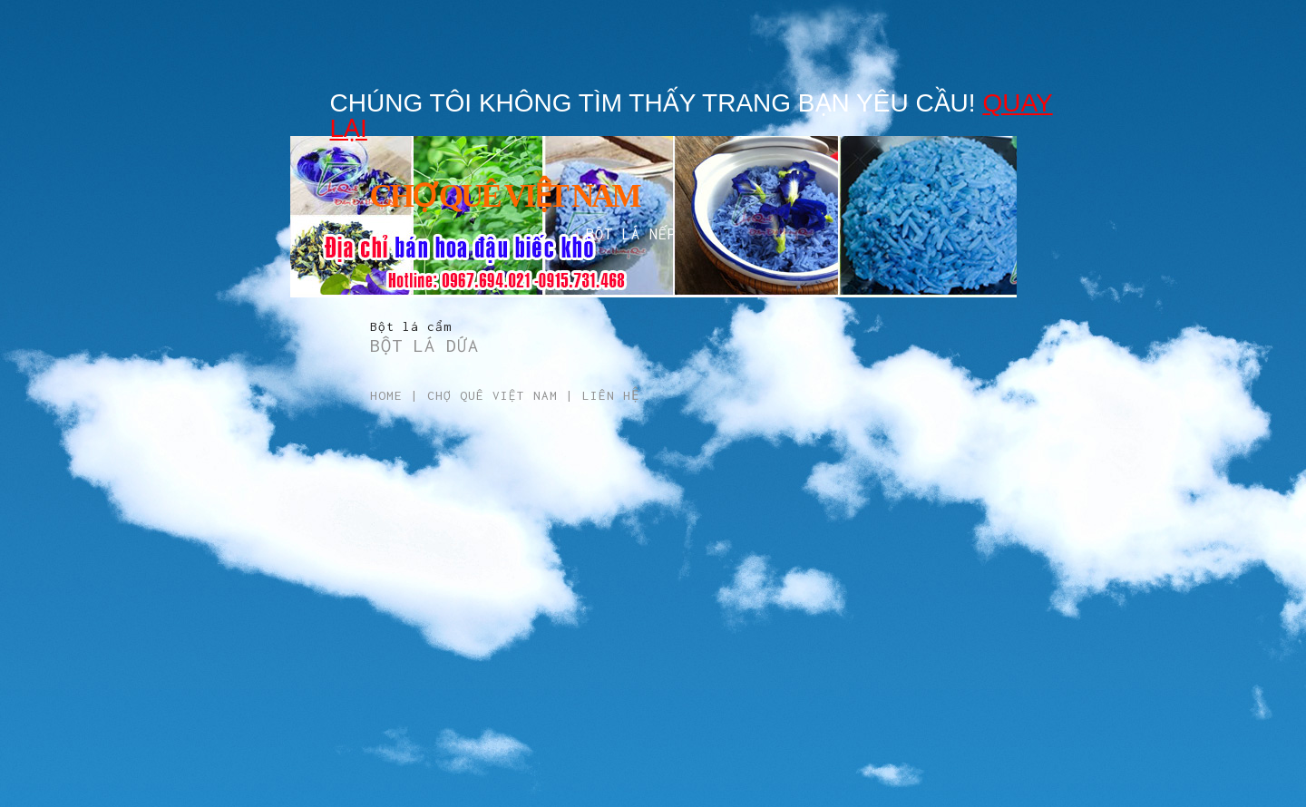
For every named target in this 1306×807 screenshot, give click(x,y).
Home (386, 395)
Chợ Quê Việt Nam (492, 395)
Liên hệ (610, 395)
